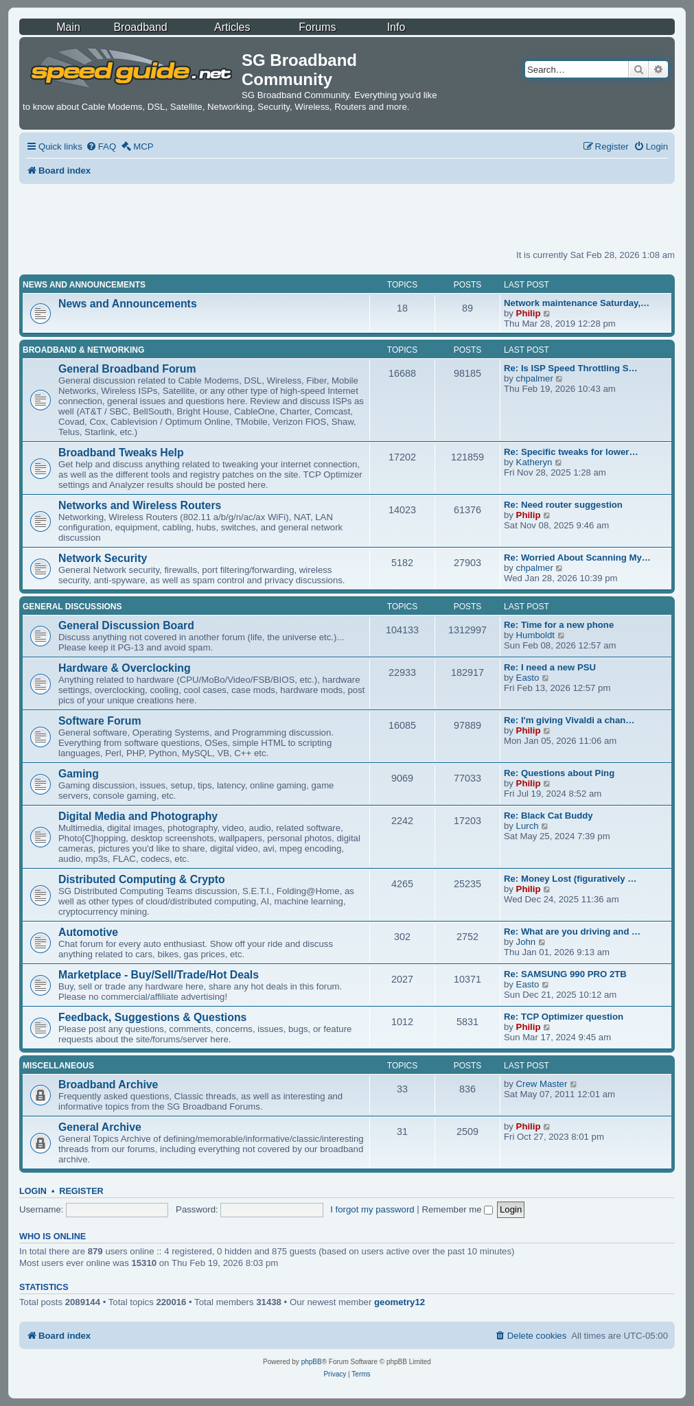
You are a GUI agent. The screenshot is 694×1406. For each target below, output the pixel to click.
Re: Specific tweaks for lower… (571, 452)
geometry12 (399, 1302)
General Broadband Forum (127, 369)
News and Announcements (84, 285)
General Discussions (72, 606)
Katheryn (534, 462)
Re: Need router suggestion (563, 505)
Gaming (78, 774)
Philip (528, 313)
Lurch (527, 826)
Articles (232, 27)
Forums (317, 27)
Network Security (102, 558)
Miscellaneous (58, 1065)
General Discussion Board (126, 625)
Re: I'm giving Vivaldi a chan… (569, 720)
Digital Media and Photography (138, 816)
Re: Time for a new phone (559, 625)
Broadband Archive (108, 1084)
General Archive (99, 1127)
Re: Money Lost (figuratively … (570, 879)
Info (396, 27)
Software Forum (99, 721)
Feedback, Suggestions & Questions (152, 1017)
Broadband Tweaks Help (121, 452)
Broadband (140, 27)
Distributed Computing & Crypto (141, 879)
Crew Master (542, 1084)
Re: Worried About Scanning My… (577, 557)
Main (68, 27)
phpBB (311, 1362)
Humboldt (535, 635)
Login (33, 1191)
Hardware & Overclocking (124, 668)
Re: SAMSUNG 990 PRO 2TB (565, 974)
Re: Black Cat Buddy (548, 815)
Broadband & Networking (83, 350)
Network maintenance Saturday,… (576, 303)
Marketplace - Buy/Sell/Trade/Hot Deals (158, 975)
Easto (528, 677)
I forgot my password (372, 1209)
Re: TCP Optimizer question (563, 1016)
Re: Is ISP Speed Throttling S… (571, 368)
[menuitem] (101, 146)
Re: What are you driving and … (572, 931)
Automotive (88, 932)
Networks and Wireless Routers (139, 505)
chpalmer (534, 378)
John (526, 942)
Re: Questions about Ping (559, 773)
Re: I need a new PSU (550, 667)
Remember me (457, 1209)
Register (81, 1191)
